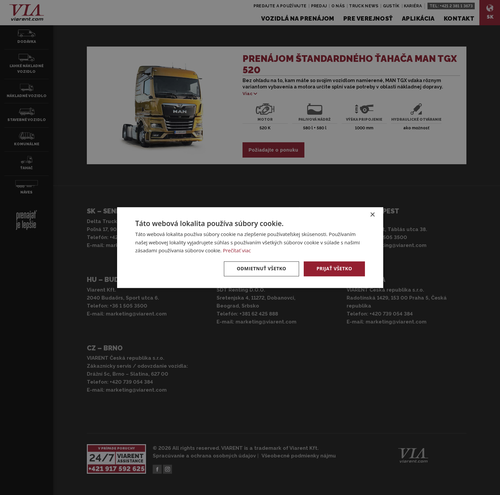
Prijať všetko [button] (334, 268)
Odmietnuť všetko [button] (261, 268)
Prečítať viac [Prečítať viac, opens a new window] (237, 250)
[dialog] (250, 247)
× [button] (372, 214)
